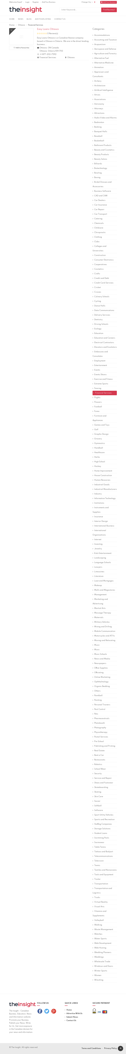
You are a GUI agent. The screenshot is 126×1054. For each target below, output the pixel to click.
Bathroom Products (102, 145)
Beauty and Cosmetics (103, 150)
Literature (98, 576)
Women (97, 975)
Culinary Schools (101, 297)
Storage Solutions (101, 829)
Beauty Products (101, 155)
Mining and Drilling (102, 627)
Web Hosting (99, 948)
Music (96, 645)
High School (99, 462)
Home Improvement (102, 471)
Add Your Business (48, 2)
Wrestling (98, 980)
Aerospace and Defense (104, 49)
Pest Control (99, 709)
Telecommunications (103, 856)
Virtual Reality (100, 902)
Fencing (97, 388)
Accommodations (101, 35)
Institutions (98, 503)
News (20, 19)
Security (97, 774)
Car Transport (100, 214)
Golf (95, 430)
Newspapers (99, 663)
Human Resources (101, 480)
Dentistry (98, 320)
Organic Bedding (101, 686)
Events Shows (100, 375)
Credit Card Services (103, 283)
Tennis (96, 865)
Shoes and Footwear (103, 783)
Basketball (98, 141)
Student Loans (100, 833)
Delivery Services (101, 315)
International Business (103, 526)
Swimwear (98, 842)
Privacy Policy (110, 1048)
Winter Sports (100, 971)
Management (100, 595)
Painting (97, 700)
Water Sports (100, 939)
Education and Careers (104, 338)
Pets (95, 714)
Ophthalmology (100, 682)
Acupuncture (99, 44)
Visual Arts (98, 907)
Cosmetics (98, 269)
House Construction (102, 475)
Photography (99, 728)
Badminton (98, 122)
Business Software (102, 191)
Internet (97, 540)
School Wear (99, 769)
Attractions (98, 113)
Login (27, 2)
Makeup (97, 585)
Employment (99, 361)
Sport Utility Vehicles (103, 815)
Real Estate (99, 751)
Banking (97, 127)
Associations (99, 99)
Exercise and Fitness (103, 379)
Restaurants (99, 760)
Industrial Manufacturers (105, 489)
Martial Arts (99, 608)
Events (96, 370)
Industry (97, 494)
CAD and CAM (100, 196)
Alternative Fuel (101, 58)
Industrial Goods (101, 485)
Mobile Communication (104, 631)
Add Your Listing (43, 19)
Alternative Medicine (103, 63)
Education (98, 333)
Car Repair (98, 210)
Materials (98, 617)
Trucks (96, 897)
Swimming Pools (101, 838)
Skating (97, 792)
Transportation (100, 884)
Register (36, 2)
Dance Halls (99, 306)
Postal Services (100, 737)
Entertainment (100, 365)
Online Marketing (101, 677)
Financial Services (102, 393)
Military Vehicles (101, 622)
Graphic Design (100, 434)
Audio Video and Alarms (105, 118)
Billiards (97, 164)
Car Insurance (100, 205)
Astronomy (98, 104)
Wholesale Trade (101, 962)
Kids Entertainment (102, 553)
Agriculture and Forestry (104, 54)
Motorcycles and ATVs (104, 636)
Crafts (96, 274)
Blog (29, 19)
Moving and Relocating (104, 640)
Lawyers (97, 567)
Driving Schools (100, 324)
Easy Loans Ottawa (48, 29)
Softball (97, 806)
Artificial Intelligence (103, 90)
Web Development (102, 943)
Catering (97, 219)
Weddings (98, 957)
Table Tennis (99, 847)
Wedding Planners (102, 952)
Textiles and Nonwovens (105, 870)
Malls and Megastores (104, 590)
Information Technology (104, 498)
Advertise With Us (73, 1014)
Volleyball (98, 920)
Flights (96, 398)
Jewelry (97, 549)
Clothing (97, 237)
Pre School (98, 741)
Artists (96, 95)
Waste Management (103, 929)
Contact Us (59, 19)
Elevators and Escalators (105, 347)
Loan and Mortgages (103, 581)
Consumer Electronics (103, 260)
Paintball (98, 696)
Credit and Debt (101, 278)
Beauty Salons (100, 159)
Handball (98, 448)
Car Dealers (99, 200)
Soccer (96, 801)
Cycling (97, 301)
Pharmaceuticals (101, 719)
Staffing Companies (102, 824)
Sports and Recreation (104, 820)
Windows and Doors (103, 966)
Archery (97, 81)
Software (98, 810)
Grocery (97, 439)
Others (96, 691)
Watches (97, 934)
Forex (96, 411)
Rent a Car (98, 755)
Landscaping (99, 558)
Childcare (98, 228)
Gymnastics (99, 443)
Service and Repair (102, 778)
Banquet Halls (100, 132)
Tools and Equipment (103, 875)
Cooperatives (100, 265)
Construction (99, 255)
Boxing (96, 177)
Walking (97, 925)
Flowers (97, 402)
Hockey (97, 466)
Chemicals (98, 223)
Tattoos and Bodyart (103, 852)
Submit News (71, 1017)
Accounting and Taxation (105, 40)
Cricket (97, 287)
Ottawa (21, 25)
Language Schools (102, 563)
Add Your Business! (108, 2)
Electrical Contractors (103, 343)
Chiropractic (99, 232)
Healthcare (99, 453)
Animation (98, 67)
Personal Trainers (101, 705)
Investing (98, 544)
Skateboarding (100, 787)
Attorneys (98, 109)
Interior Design (100, 521)
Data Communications (103, 310)
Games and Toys (101, 425)
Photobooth (99, 723)
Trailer (97, 879)
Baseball (97, 136)
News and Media (101, 659)
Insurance (98, 517)
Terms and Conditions (91, 1048)
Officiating (98, 673)
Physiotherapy (100, 732)
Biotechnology (100, 168)
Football (97, 407)
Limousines (98, 572)
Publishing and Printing (104, 746)
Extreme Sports (100, 384)
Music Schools (100, 654)
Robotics (97, 764)
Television (98, 861)
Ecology (97, 329)
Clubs (96, 242)
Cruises (97, 292)
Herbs (96, 457)
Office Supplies (100, 668)
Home (12, 19)
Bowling (97, 173)
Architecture (99, 86)
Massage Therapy (102, 613)
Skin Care (98, 797)
